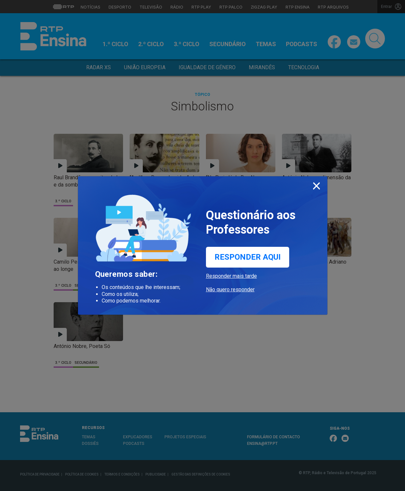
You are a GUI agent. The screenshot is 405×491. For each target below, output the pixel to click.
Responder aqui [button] (248, 257)
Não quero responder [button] (230, 289)
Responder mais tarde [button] (231, 276)
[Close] (316, 184)
